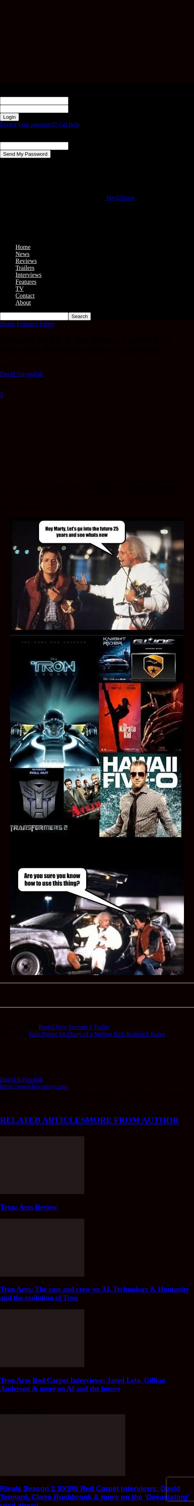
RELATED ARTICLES (42, 1120)
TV (19, 288)
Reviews (26, 261)
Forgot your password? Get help (40, 124)
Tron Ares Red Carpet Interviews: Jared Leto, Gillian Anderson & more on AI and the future (82, 1384)
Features (25, 281)
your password (86, 108)
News (22, 254)
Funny (47, 323)
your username (86, 100)
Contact (25, 295)
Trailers (24, 267)
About (23, 302)
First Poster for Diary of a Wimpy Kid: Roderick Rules (97, 1034)
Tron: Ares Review (29, 1207)
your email (81, 145)
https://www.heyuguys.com (34, 1086)
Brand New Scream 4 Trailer (74, 1027)
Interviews (28, 274)
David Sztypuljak (21, 374)
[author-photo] (18, 1072)
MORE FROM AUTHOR (132, 1120)
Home (23, 247)
